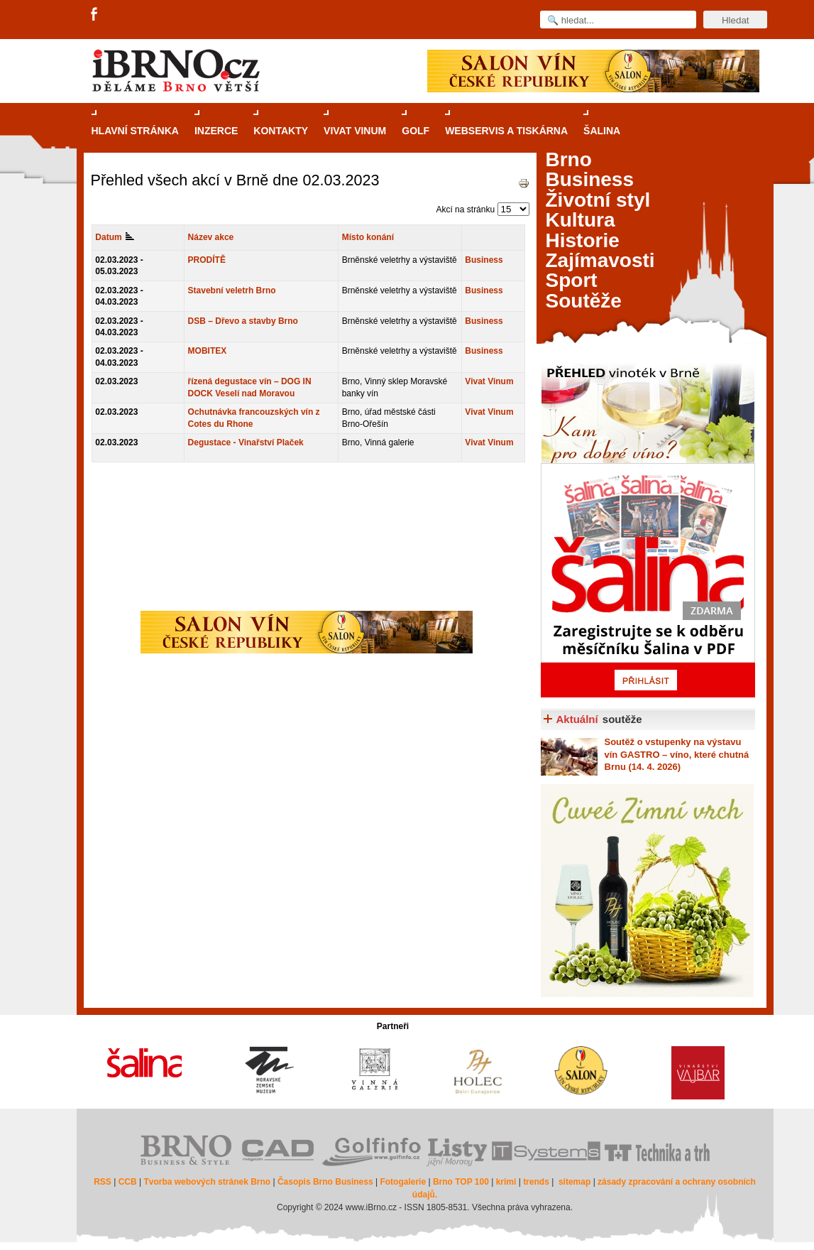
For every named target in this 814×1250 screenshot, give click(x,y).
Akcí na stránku (465, 209)
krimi (506, 1182)
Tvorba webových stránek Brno (206, 1182)
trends (536, 1182)
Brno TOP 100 (461, 1182)
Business (483, 260)
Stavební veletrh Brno (232, 290)
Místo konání (368, 237)
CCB (128, 1182)
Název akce (211, 237)
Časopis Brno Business (325, 1182)
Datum (114, 237)
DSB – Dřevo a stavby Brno (243, 321)
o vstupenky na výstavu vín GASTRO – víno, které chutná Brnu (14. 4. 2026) (677, 754)
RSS (102, 1182)
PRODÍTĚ (207, 260)
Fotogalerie (403, 1182)
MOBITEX (207, 351)
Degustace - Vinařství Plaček (246, 442)
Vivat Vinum (489, 381)
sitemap (574, 1182)
